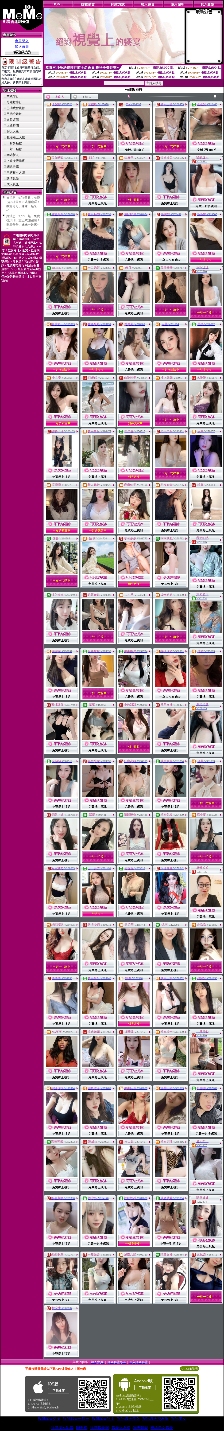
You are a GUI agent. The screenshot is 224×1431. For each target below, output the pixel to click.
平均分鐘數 (14, 114)
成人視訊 (13, 184)
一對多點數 (14, 143)
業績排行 (13, 96)
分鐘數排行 (14, 102)
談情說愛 (13, 178)
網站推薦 (13, 166)
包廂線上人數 (16, 137)
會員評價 (13, 119)
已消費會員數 (16, 108)
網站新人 (13, 155)
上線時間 (13, 125)
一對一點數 (14, 149)
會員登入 (22, 41)
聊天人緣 (13, 131)
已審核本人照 (16, 172)
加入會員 (22, 46)
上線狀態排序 (16, 161)
